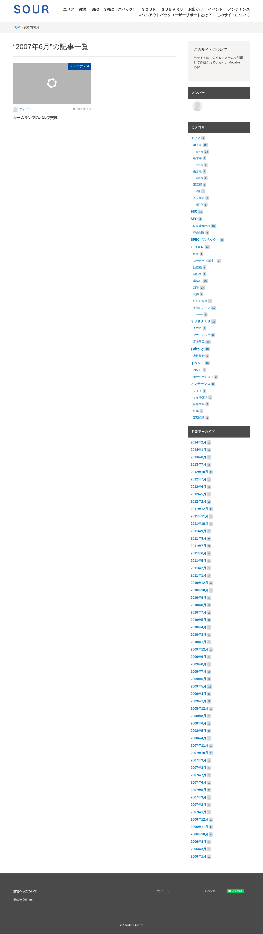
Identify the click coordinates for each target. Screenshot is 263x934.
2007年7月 (198, 775)
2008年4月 (198, 738)
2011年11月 (199, 516)
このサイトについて (233, 15)
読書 (196, 294)
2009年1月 (198, 701)
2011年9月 (198, 531)
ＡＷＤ (197, 328)
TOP (16, 27)
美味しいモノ (201, 307)
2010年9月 (198, 597)
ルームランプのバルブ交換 (35, 118)
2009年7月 (198, 671)
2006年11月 (199, 827)
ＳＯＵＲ (148, 9)
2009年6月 (198, 679)
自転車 (197, 274)
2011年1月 (198, 575)
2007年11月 (199, 745)
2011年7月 (198, 546)
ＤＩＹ (197, 390)
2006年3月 (198, 849)
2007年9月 (198, 760)
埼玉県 (197, 144)
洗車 (196, 410)
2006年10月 (199, 834)
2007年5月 (198, 790)
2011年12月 (199, 509)
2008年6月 (198, 723)
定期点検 (199, 417)
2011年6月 (198, 553)
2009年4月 (198, 694)
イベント (215, 9)
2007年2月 (198, 804)
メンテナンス (239, 9)
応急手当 (199, 404)
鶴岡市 (199, 178)
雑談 (83, 9)
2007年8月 (198, 767)
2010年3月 (198, 634)
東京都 (197, 184)
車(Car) (197, 280)
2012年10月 (199, 472)
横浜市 (199, 204)
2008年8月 (198, 716)
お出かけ (195, 9)
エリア (68, 9)
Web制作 (199, 232)
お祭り (197, 370)
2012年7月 (198, 479)
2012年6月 (198, 486)
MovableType (201, 225)
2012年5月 (198, 494)
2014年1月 (198, 449)
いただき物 (200, 301)
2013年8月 (198, 457)
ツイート (163, 891)
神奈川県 (199, 197)
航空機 (197, 267)
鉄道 (196, 254)
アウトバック (201, 335)
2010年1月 (198, 642)
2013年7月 (198, 464)
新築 (196, 287)
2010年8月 (198, 605)
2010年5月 (198, 620)
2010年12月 (199, 583)
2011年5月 (198, 560)
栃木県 (197, 158)
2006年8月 (198, 841)
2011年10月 (199, 523)
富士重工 (199, 341)
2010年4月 (198, 627)
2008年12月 (199, 708)
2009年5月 (198, 686)
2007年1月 (198, 812)
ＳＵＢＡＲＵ (172, 9)
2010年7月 (198, 612)
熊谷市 (199, 151)
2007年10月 (199, 753)
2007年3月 (198, 797)
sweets (199, 314)
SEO (95, 9)
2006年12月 (199, 819)
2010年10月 (199, 590)
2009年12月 (199, 649)
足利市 (199, 165)
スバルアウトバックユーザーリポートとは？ (175, 15)
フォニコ (25, 109)
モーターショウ (203, 376)
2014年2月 (198, 442)
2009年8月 (198, 664)
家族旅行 (199, 355)
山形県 (197, 171)
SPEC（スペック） (120, 9)
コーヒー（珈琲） (204, 260)
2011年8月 (198, 538)
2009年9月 (198, 657)
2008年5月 (198, 730)
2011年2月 (198, 568)
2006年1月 (198, 856)
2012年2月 (198, 501)
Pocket (210, 891)
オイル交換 (200, 397)
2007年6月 (198, 782)
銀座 (198, 191)
